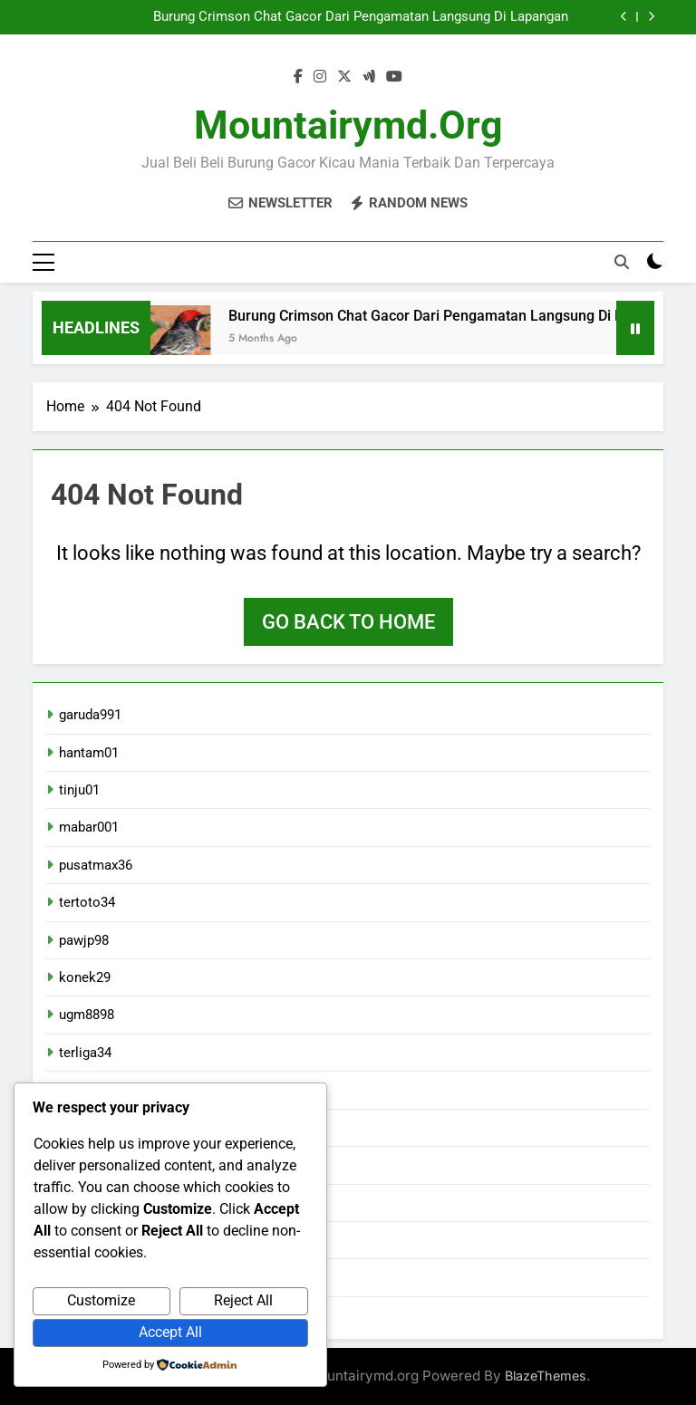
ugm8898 (86, 1015)
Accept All (170, 1332)
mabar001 (89, 827)
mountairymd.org (348, 125)
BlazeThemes (545, 1375)
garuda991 (90, 715)
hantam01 (89, 753)
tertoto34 (87, 902)
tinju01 (79, 790)
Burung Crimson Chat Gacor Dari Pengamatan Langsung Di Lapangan (360, 17)
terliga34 (85, 1052)
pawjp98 (84, 940)
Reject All (243, 1300)
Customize (101, 1300)
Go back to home (348, 622)
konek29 (85, 977)
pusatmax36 (95, 865)
